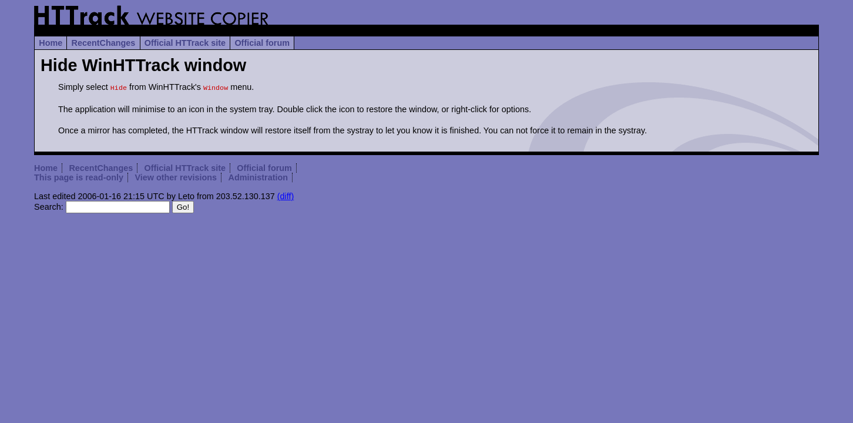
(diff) (285, 195)
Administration (258, 176)
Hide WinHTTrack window (143, 65)
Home (50, 43)
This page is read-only (78, 176)
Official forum (262, 43)
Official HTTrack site (185, 43)
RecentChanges (104, 43)
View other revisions (176, 176)
